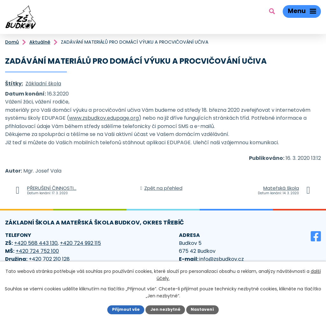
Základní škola (43, 83)
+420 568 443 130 (36, 243)
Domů (12, 42)
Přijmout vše (126, 309)
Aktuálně (39, 42)
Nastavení (202, 309)
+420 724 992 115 (80, 243)
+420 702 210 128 (49, 259)
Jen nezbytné (165, 309)
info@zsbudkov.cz (221, 259)
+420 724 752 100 (37, 251)
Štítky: (14, 83)
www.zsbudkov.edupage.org (104, 118)
